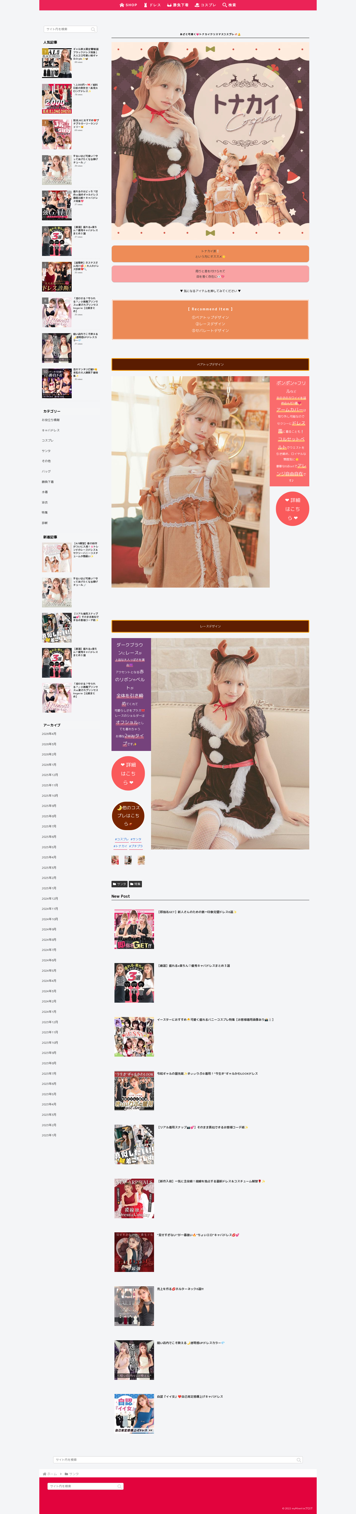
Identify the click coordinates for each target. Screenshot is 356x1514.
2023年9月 (49, 1053)
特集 (135, 884)
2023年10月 (50, 1043)
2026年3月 (49, 744)
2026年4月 (49, 734)
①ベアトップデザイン (210, 317)
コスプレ (123, 839)
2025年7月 (49, 826)
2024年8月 (49, 940)
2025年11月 (50, 785)
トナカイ (121, 846)
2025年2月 (49, 878)
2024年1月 (49, 1012)
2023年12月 (50, 1022)
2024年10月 (50, 919)
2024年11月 (50, 909)
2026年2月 (49, 754)
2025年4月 (49, 857)
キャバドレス (51, 430)
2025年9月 (49, 806)
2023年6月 (49, 1084)
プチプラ (137, 846)
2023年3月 (49, 1115)
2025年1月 (49, 888)
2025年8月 (49, 816)
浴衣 (45, 502)
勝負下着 (48, 482)
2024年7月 (49, 950)
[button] (93, 29)
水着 (45, 492)
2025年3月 (49, 868)
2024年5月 (49, 970)
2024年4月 (49, 981)
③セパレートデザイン (210, 330)
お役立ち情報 (51, 420)
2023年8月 (49, 1063)
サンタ (137, 839)
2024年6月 (49, 960)
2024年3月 (49, 991)
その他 (46, 461)
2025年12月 (50, 775)
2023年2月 (49, 1125)
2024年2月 (49, 1001)
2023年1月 (49, 1135)
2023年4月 (49, 1104)
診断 (45, 523)
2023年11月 (50, 1032)
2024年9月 (49, 929)
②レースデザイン (210, 323)
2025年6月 (49, 837)
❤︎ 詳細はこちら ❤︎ (292, 508)
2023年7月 (49, 1073)
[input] (70, 29)
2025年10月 (50, 796)
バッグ (46, 471)
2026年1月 (49, 765)
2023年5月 (49, 1094)
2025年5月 (49, 847)
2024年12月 (50, 898)
